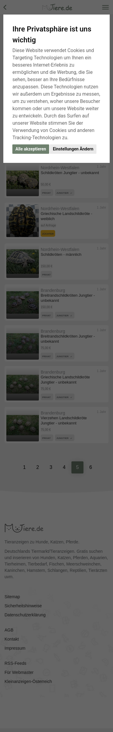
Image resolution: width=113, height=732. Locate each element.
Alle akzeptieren (30, 149)
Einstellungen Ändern (73, 149)
